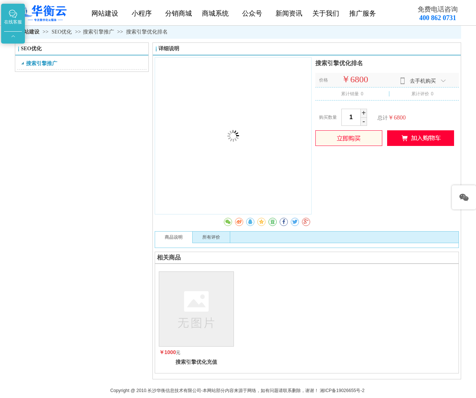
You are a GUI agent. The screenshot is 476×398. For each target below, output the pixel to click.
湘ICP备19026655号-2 (342, 390)
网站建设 (29, 32)
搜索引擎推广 (98, 32)
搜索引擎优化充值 (196, 362)
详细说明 (168, 48)
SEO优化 (62, 32)
